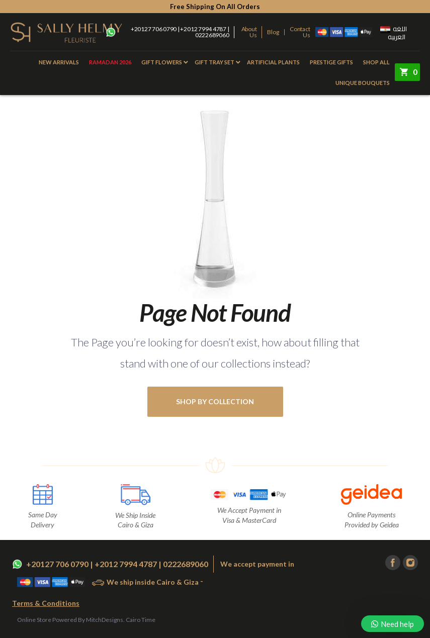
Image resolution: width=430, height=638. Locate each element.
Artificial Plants (273, 62)
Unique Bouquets (362, 82)
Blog (273, 32)
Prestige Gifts (331, 62)
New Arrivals (59, 62)
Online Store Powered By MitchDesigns (70, 619)
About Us (249, 32)
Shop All (376, 62)
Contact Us (300, 32)
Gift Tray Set (214, 62)
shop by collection (215, 401)
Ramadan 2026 (110, 62)
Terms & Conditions (45, 603)
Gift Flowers (161, 62)
